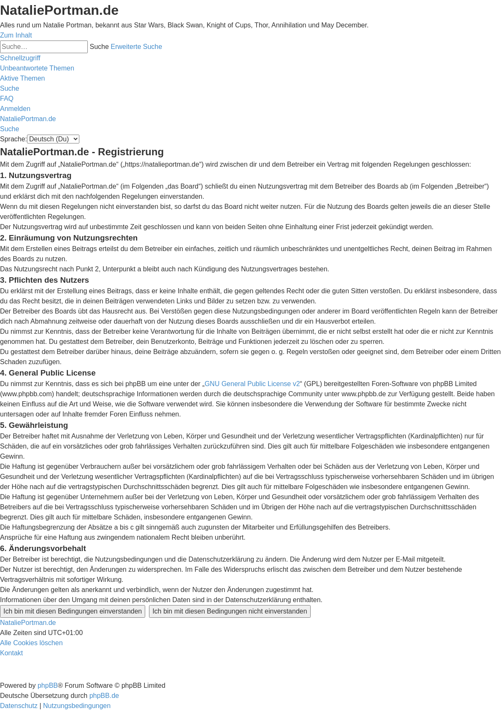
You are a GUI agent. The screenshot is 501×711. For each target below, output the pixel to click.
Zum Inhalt (16, 35)
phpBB (48, 685)
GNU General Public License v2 (252, 383)
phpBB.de (104, 695)
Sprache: (13, 139)
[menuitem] (37, 68)
